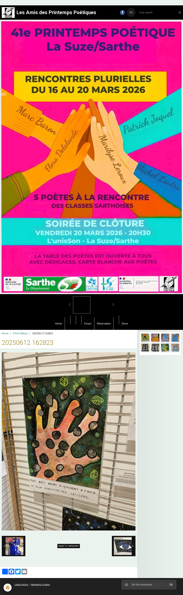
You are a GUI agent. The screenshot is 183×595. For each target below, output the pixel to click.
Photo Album (20, 333)
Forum (88, 323)
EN (131, 12)
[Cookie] (8, 588)
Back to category (68, 546)
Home (58, 323)
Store (125, 323)
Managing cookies (40, 584)
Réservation (104, 323)
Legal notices (21, 584)
